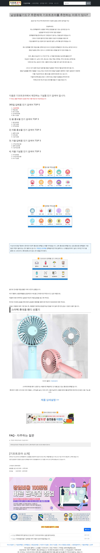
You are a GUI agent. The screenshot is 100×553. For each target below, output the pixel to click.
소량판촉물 (35, 3)
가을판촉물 (85, 545)
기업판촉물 (26, 3)
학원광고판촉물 (41, 248)
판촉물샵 (27, 545)
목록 (87, 530)
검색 (88, 3)
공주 (91, 545)
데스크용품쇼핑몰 (64, 545)
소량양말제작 (76, 545)
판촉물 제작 (43, 3)
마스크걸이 (10, 545)
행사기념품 (53, 545)
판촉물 (51, 3)
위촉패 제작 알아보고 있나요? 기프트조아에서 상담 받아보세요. (35, 535)
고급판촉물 (16, 108)
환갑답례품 (34, 545)
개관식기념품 (44, 545)
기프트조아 (54, 381)
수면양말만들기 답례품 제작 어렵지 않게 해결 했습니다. (33, 539)
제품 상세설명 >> (50, 399)
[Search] (75, 3)
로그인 (56, 3)
